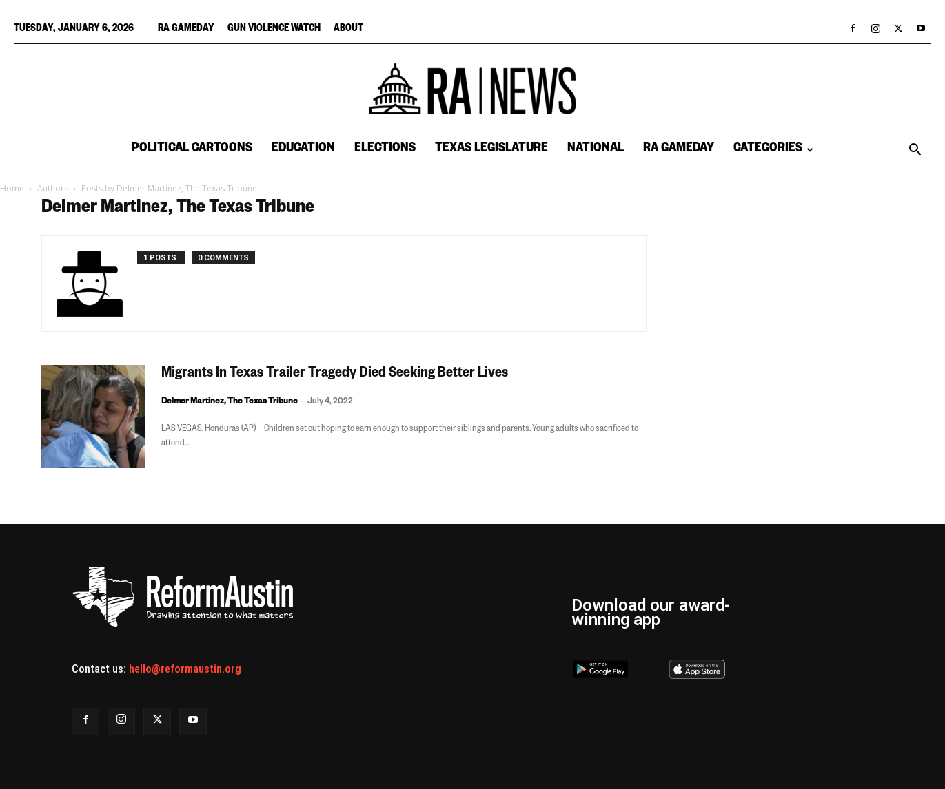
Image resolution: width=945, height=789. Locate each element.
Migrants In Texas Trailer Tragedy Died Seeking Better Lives (334, 374)
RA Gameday (186, 29)
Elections (385, 150)
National (595, 150)
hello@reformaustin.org (185, 668)
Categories (773, 150)
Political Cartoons (192, 150)
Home (12, 188)
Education (303, 150)
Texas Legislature (491, 150)
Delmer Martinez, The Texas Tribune (229, 402)
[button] (914, 150)
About (348, 29)
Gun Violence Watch (274, 29)
